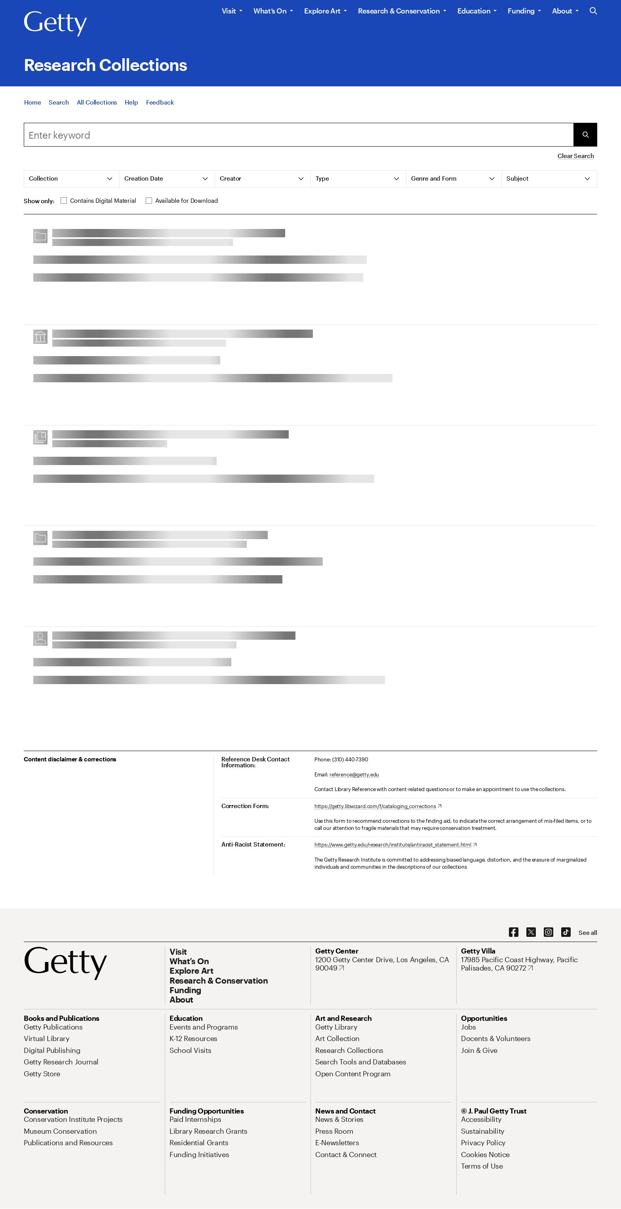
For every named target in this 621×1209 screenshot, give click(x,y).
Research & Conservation (399, 10)
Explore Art (322, 10)
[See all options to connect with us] (588, 933)
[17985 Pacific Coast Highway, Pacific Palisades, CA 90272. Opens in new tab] (529, 964)
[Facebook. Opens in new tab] (513, 932)
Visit (229, 10)
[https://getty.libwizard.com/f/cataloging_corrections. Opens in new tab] (378, 806)
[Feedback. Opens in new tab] (160, 102)
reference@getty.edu (354, 774)
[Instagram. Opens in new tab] (548, 932)
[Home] (32, 102)
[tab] (72, 179)
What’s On (270, 10)
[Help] (131, 102)
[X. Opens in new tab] (531, 932)
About (562, 10)
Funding (521, 10)
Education (474, 10)
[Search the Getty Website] (593, 11)
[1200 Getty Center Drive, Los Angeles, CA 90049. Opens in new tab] (383, 964)
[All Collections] (97, 102)
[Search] (59, 102)
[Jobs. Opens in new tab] (468, 1026)
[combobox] (298, 135)
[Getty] (55, 24)
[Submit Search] (585, 135)
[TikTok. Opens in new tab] (566, 932)
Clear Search (576, 155)
